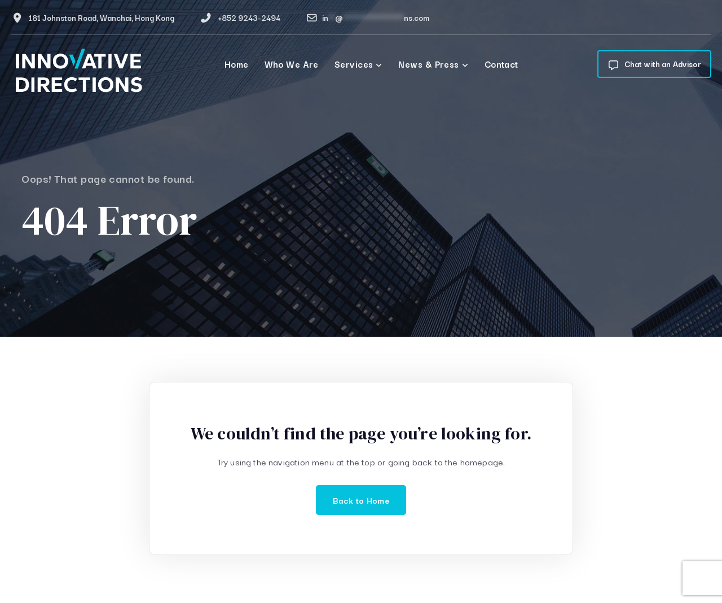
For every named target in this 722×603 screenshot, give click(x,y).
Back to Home (361, 500)
